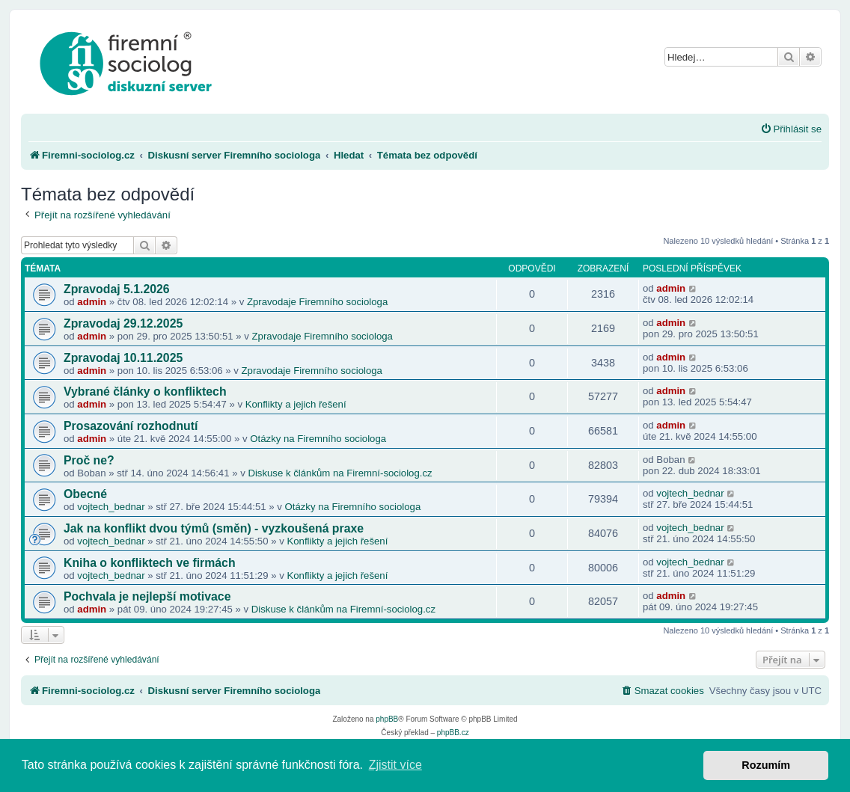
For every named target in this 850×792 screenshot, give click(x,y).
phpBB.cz (453, 732)
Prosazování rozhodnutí (131, 426)
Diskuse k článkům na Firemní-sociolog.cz (340, 473)
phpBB (387, 719)
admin (91, 301)
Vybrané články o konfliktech (145, 391)
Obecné (85, 494)
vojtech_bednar (110, 506)
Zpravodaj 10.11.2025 (123, 358)
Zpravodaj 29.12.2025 (123, 323)
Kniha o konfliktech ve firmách (150, 562)
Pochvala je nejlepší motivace (147, 596)
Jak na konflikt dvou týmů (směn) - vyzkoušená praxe (214, 528)
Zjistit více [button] (395, 764)
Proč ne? (89, 460)
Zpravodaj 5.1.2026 (117, 289)
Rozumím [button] (766, 765)
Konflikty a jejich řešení (295, 404)
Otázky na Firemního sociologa (318, 438)
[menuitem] (791, 129)
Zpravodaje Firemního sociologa (317, 301)
